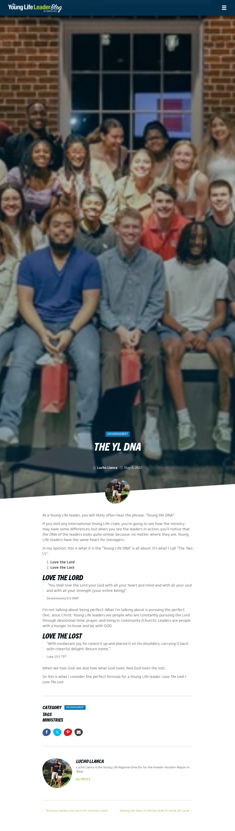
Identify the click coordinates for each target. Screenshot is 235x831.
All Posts (83, 779)
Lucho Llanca (107, 467)
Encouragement (117, 434)
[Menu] (224, 7)
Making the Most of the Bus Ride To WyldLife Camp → (156, 810)
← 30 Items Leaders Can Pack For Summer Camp (75, 810)
